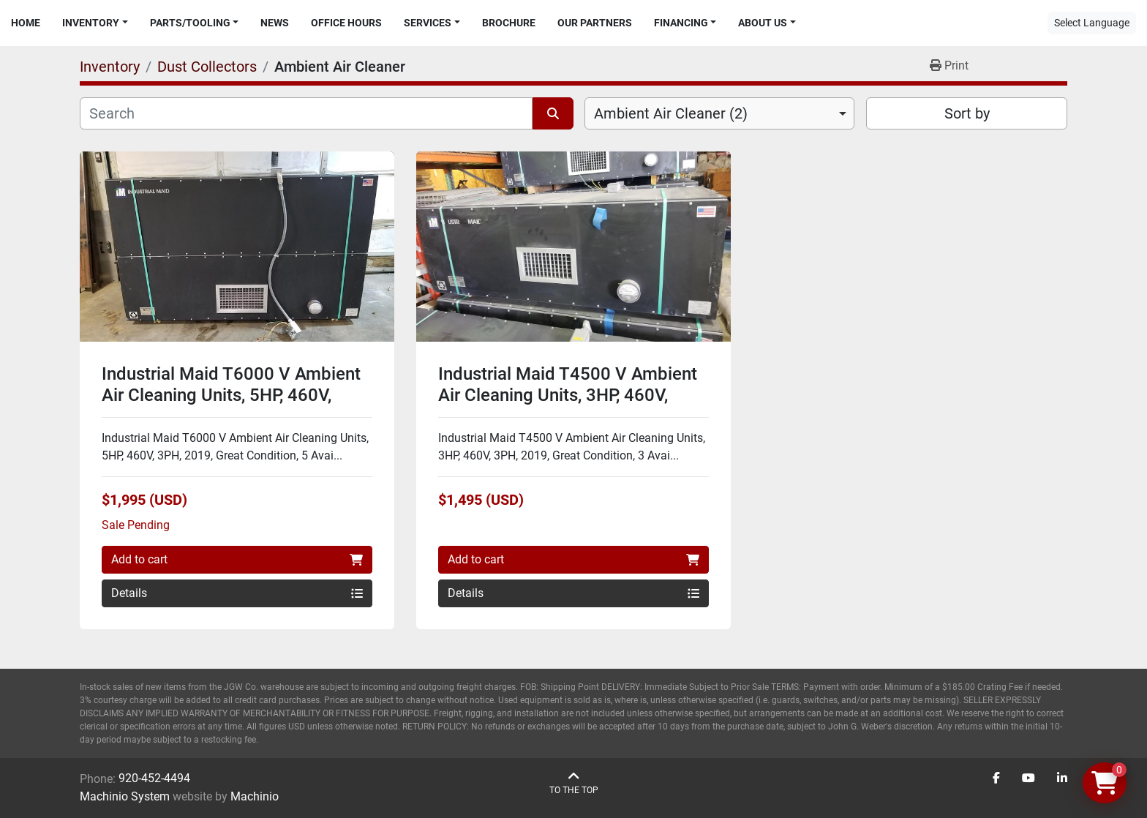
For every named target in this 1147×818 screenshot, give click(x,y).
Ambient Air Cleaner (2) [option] (671, 113)
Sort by (967, 113)
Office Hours (346, 23)
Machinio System (125, 796)
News (274, 23)
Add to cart (237, 559)
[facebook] (996, 778)
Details (237, 593)
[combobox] (719, 113)
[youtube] (1028, 778)
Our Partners (594, 23)
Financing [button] (681, 23)
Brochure (508, 23)
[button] (95, 23)
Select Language (1091, 23)
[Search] (306, 113)
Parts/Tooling (190, 23)
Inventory (90, 23)
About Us (762, 23)
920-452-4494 (154, 778)
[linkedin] (1062, 778)
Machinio (254, 796)
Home (25, 23)
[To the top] (573, 783)
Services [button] (427, 23)
